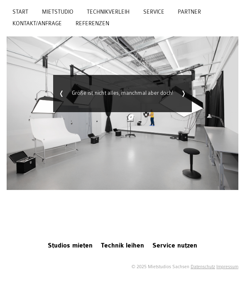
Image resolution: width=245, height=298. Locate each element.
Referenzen (92, 23)
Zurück (61, 93)
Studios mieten (70, 246)
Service (153, 12)
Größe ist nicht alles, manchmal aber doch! (123, 93)
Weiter (183, 93)
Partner (189, 12)
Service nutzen (174, 246)
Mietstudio (58, 12)
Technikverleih (108, 12)
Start (20, 12)
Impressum (227, 266)
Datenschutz (203, 266)
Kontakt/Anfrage (37, 23)
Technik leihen (122, 246)
